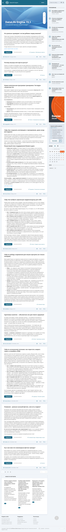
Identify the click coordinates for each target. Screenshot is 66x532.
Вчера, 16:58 (12, 79)
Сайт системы (20, 519)
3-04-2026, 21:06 (15, 343)
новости (51, 168)
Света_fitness (7, 401)
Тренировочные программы (39, 119)
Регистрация (35, 522)
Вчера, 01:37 (12, 309)
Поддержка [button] (20, 516)
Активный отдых (41, 304)
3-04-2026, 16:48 (15, 467)
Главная (34, 519)
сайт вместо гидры (8, 185)
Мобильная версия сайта (7, 523)
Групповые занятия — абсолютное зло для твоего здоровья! (24, 315)
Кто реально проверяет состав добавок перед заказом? (22, 33)
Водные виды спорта (40, 437)
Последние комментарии (7, 522)
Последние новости (6, 520)
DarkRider (7, 309)
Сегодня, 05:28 (13, 56)
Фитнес (43, 75)
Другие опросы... (54, 127)
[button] (44, 14)
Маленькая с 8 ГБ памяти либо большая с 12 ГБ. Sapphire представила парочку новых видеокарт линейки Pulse (38, 483)
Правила (35, 520)
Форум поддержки (21, 520)
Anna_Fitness (7, 193)
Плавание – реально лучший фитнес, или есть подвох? (22, 407)
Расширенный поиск (6, 519)
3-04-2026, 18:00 (13, 442)
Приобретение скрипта (22, 522)
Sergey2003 (7, 124)
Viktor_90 (7, 56)
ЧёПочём (7, 79)
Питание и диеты (41, 396)
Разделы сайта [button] (5, 516)
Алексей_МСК (7, 467)
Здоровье (33, 52)
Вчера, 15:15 (13, 124)
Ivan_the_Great (8, 343)
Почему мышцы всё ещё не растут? (16, 62)
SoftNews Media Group (16, 528)
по (55, 168)
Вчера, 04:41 (13, 193)
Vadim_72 (7, 442)
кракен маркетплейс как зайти (11, 48)
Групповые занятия (41, 339)
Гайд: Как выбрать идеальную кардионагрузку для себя (22, 200)
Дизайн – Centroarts (44, 528)
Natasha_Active (8, 248)
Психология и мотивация (39, 189)
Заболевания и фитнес (40, 52)
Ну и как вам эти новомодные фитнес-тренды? (19, 448)
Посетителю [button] (36, 516)
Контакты (19, 523)
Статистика (35, 523)
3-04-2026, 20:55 (14, 401)
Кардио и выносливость (40, 244)
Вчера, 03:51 (14, 248)
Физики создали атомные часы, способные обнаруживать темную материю (10, 483)
